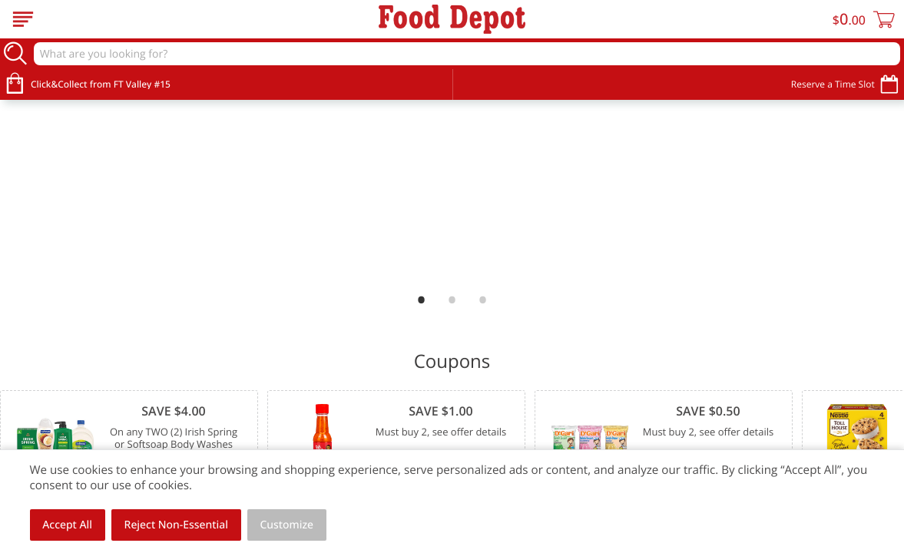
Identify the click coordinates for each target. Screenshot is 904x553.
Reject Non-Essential (176, 525)
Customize (287, 525)
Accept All (67, 525)
